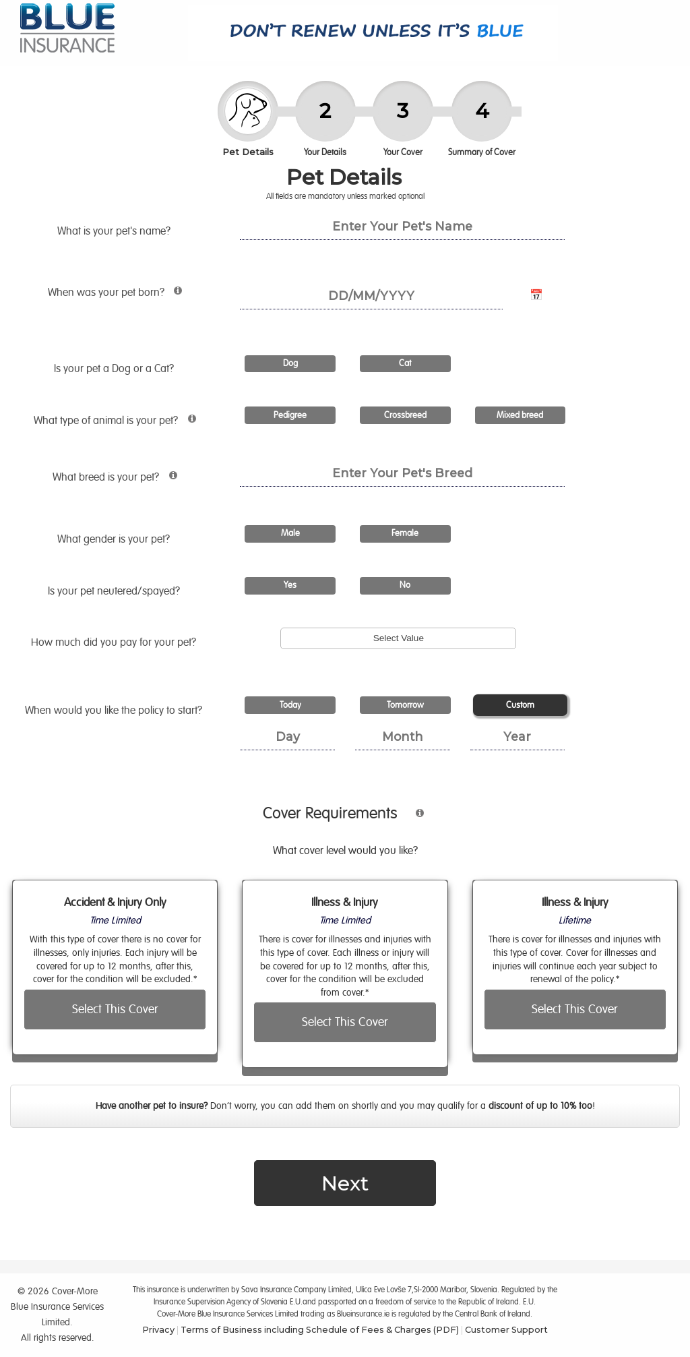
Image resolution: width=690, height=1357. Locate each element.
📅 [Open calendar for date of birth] (536, 295)
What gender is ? (114, 539)
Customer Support (506, 1330)
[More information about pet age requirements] (174, 296)
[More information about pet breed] (169, 481)
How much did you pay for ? (115, 642)
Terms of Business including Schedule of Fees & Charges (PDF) (320, 1330)
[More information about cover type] (413, 819)
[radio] (290, 364)
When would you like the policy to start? (115, 710)
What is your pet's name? (115, 231)
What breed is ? (136, 480)
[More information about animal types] (188, 424)
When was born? (134, 295)
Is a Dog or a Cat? (115, 368)
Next (345, 1183)
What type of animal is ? (127, 423)
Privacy (158, 1330)
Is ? (115, 591)
